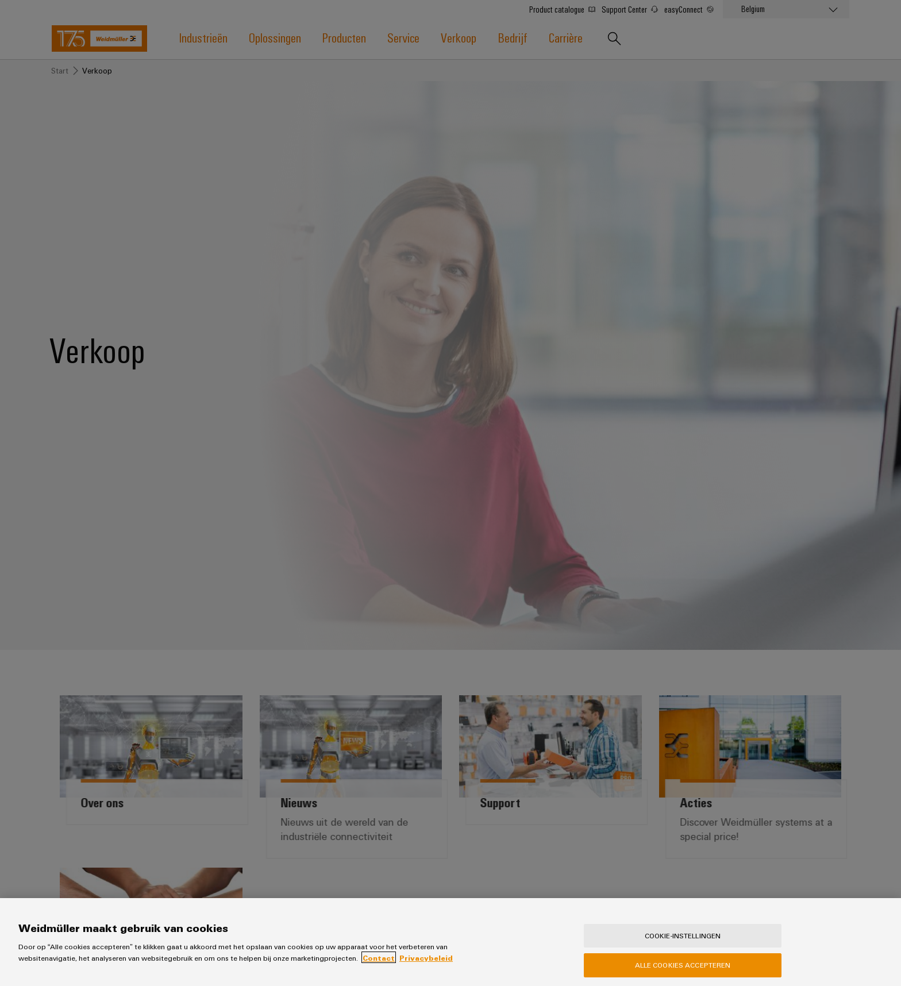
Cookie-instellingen (683, 945)
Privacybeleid (426, 967)
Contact (379, 967)
